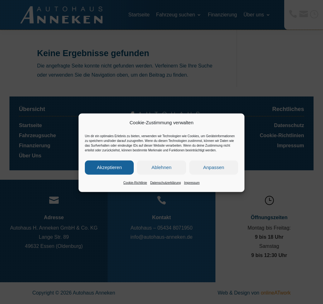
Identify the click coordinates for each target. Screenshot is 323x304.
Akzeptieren (109, 172)
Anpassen (213, 172)
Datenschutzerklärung (165, 187)
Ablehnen (161, 172)
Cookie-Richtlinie (135, 187)
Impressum (191, 187)
